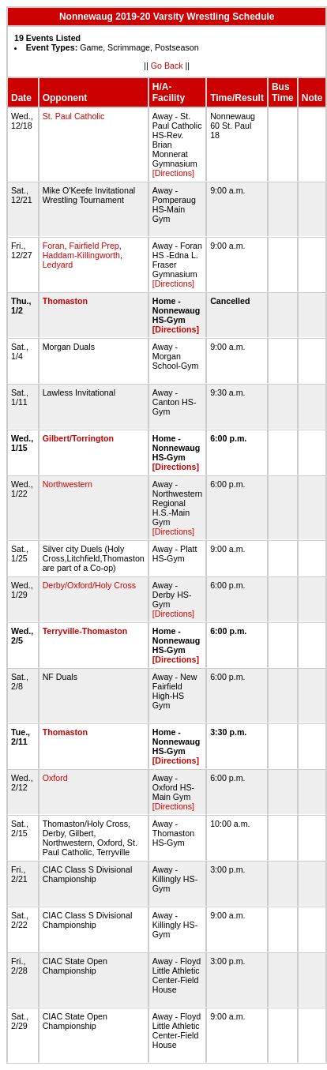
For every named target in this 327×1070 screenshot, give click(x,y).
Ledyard (58, 264)
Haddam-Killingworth (81, 255)
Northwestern (67, 484)
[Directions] (173, 173)
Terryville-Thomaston (85, 631)
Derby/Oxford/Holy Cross (89, 585)
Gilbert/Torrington (78, 438)
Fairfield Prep (93, 245)
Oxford (55, 778)
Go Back (167, 65)
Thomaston (65, 301)
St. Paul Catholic (74, 116)
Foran (54, 245)
